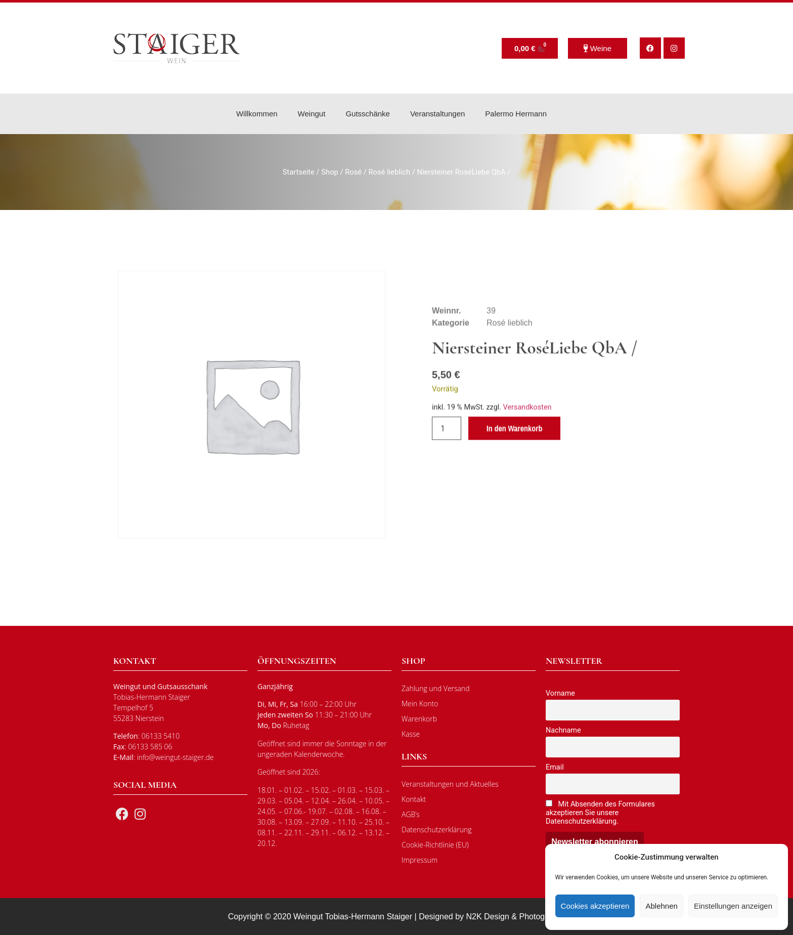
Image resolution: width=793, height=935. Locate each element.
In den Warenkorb (514, 454)
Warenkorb (419, 719)
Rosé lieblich (389, 172)
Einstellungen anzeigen (733, 906)
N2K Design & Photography (515, 916)
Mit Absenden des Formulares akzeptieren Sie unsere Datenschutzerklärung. (600, 813)
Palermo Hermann (516, 113)
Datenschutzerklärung (437, 829)
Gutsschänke (367, 113)
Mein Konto (420, 703)
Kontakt (414, 799)
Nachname (563, 730)
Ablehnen (661, 906)
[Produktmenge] (446, 454)
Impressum (419, 860)
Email (555, 767)
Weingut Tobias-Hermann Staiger (352, 916)
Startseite (299, 172)
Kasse (411, 734)
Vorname (560, 693)
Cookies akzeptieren (595, 906)
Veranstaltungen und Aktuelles (450, 784)
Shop (329, 172)
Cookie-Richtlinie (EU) (435, 844)
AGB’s (411, 814)
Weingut (312, 113)
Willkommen (257, 113)
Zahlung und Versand (436, 688)
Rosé (353, 172)
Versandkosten (527, 434)
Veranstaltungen (437, 113)
